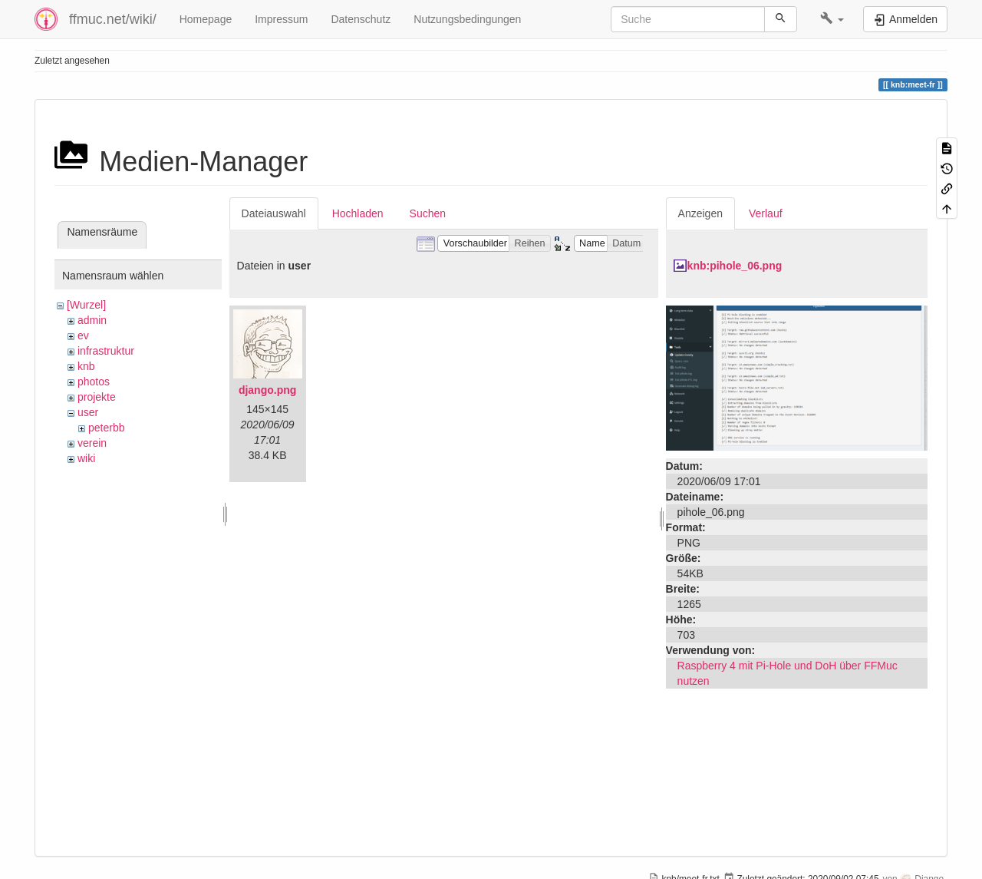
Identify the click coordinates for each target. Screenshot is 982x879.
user (87, 412)
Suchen (428, 213)
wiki (86, 458)
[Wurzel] (86, 305)
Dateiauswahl (274, 213)
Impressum (281, 19)
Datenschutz (360, 19)
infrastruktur (105, 351)
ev (83, 335)
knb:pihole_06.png (735, 265)
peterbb (106, 427)
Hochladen (358, 213)
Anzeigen (700, 213)
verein (92, 443)
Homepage (206, 19)
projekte (96, 397)
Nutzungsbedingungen (467, 19)
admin (92, 320)
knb (86, 366)
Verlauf (766, 213)
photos (93, 381)
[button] (832, 19)
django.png (267, 390)
